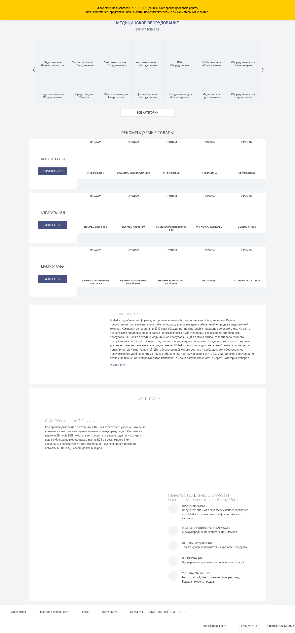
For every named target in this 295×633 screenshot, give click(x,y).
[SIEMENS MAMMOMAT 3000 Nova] (96, 265)
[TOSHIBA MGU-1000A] (247, 265)
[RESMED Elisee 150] (96, 211)
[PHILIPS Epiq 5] (96, 157)
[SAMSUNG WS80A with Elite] (133, 157)
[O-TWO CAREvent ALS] (209, 211)
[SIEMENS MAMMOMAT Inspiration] (171, 265)
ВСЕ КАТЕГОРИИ (147, 112)
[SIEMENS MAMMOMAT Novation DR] (133, 265)
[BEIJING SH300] (247, 211)
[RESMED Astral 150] (133, 211)
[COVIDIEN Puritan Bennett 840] (171, 211)
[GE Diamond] (209, 265)
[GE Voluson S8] (247, 157)
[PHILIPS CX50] (171, 157)
